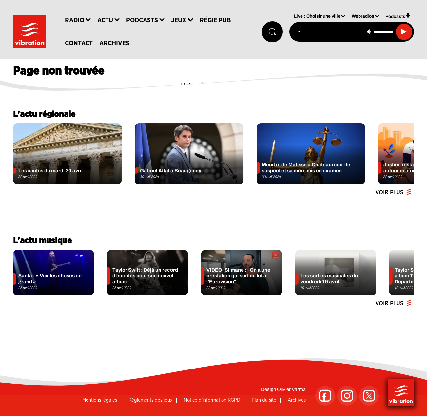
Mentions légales (99, 400)
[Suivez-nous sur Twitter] (369, 396)
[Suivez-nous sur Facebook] (325, 396)
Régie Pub (215, 20)
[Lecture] (404, 32)
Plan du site (264, 400)
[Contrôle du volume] (383, 32)
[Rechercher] (272, 31)
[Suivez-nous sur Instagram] (347, 396)
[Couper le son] (369, 32)
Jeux (178, 20)
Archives (114, 43)
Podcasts (142, 20)
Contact (79, 43)
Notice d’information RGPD (212, 400)
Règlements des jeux (150, 400)
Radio (74, 20)
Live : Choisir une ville (317, 16)
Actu (105, 20)
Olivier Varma (291, 389)
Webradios (363, 16)
